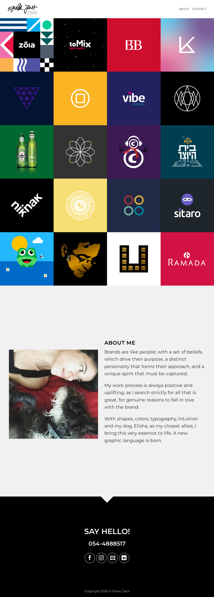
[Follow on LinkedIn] (124, 558)
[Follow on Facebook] (90, 558)
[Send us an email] (112, 558)
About (184, 9)
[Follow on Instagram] (101, 558)
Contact (199, 9)
